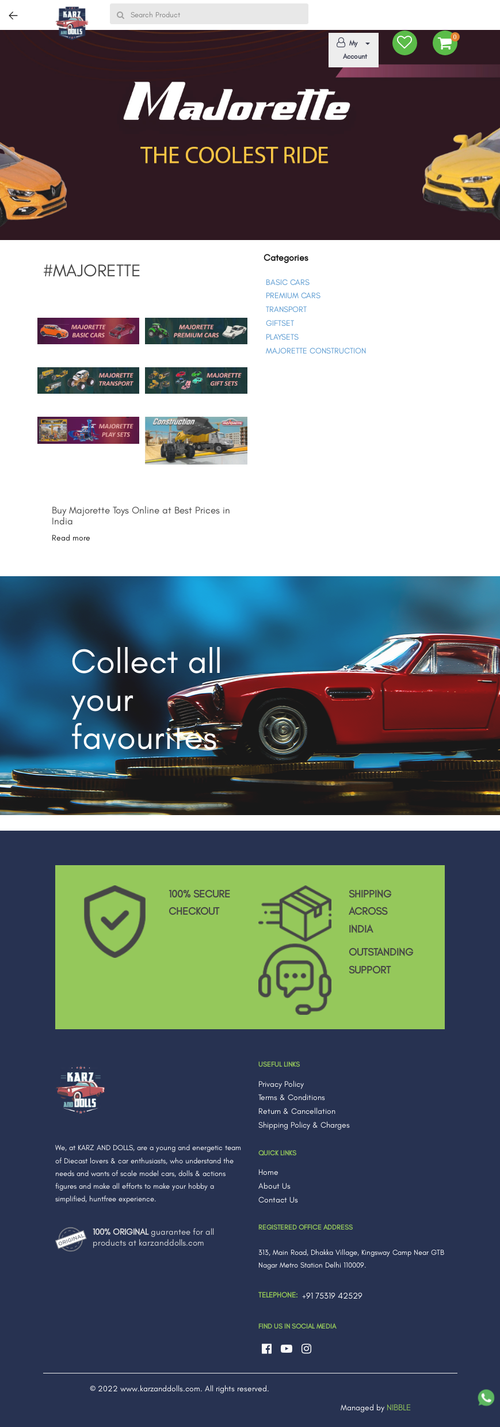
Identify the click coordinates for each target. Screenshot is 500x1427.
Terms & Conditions (291, 1097)
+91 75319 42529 (332, 1296)
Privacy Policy (281, 1084)
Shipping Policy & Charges (304, 1125)
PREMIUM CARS (293, 295)
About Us (274, 1186)
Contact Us (278, 1200)
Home (268, 1172)
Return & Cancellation (296, 1111)
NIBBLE (399, 1407)
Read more (71, 538)
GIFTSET (280, 323)
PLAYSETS (282, 337)
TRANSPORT (286, 309)
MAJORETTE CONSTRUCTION (316, 351)
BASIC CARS (288, 282)
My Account (351, 48)
